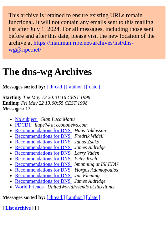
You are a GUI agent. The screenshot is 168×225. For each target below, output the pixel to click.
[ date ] (93, 86)
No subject (26, 119)
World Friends (30, 186)
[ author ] (75, 86)
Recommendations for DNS (43, 130)
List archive (18, 208)
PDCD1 (23, 125)
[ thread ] (56, 86)
